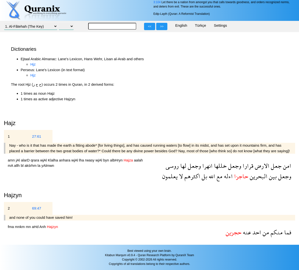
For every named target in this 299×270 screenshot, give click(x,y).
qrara (35, 160)
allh (17, 165)
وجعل (234, 166)
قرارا (247, 166)
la (40, 165)
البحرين (257, 176)
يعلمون (170, 176)
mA (11, 165)
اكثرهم (191, 176)
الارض (261, 166)
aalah (138, 160)
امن (286, 166)
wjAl (44, 160)
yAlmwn (47, 165)
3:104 (157, 2)
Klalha (53, 160)
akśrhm (31, 165)
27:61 (36, 136)
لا (180, 176)
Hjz (33, 64)
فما (287, 232)
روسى (172, 166)
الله (211, 176)
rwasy (90, 160)
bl (23, 165)
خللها (220, 166)
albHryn (117, 160)
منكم (276, 232)
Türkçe (200, 25)
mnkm (20, 227)
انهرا (207, 166)
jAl (18, 160)
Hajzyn (13, 195)
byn (106, 160)
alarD (26, 160)
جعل (275, 166)
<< (149, 26)
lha (82, 160)
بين (272, 176)
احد (256, 232)
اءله (227, 176)
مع (218, 176)
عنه (246, 232)
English (181, 25)
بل (203, 176)
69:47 (36, 208)
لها (182, 166)
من (265, 232)
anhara (65, 160)
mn (29, 227)
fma (11, 227)
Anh (43, 227)
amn (12, 160)
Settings (220, 25)
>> (161, 26)
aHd (35, 227)
